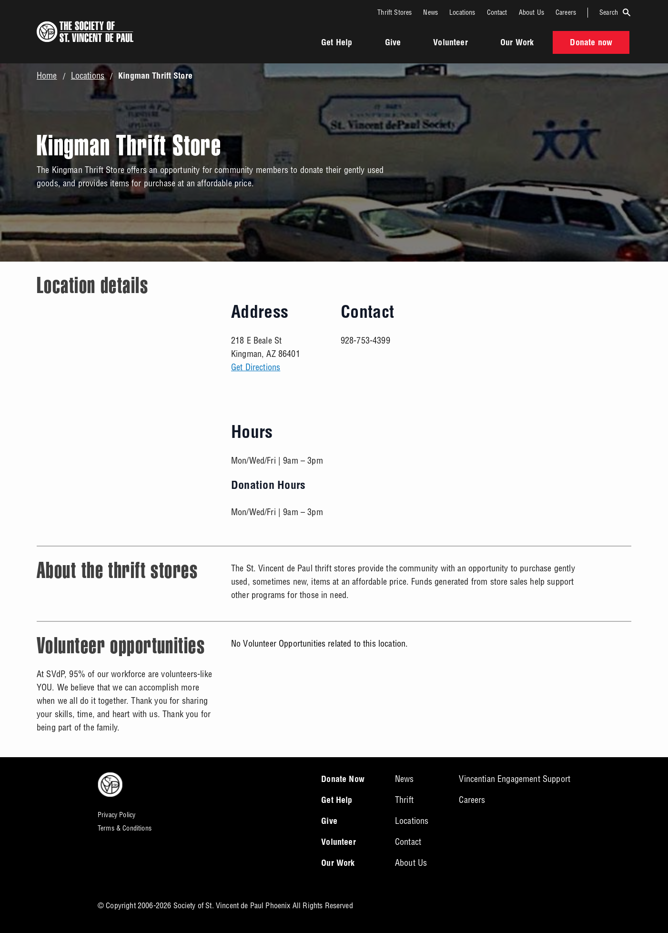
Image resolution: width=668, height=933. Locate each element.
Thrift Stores (394, 12)
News (430, 12)
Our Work (517, 43)
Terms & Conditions (125, 828)
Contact (497, 12)
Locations (462, 12)
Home (47, 76)
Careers (566, 12)
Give (393, 43)
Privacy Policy (116, 815)
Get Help (336, 43)
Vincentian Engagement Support (514, 778)
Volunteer (450, 43)
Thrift (404, 799)
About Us (531, 12)
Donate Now (342, 780)
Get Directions (255, 367)
